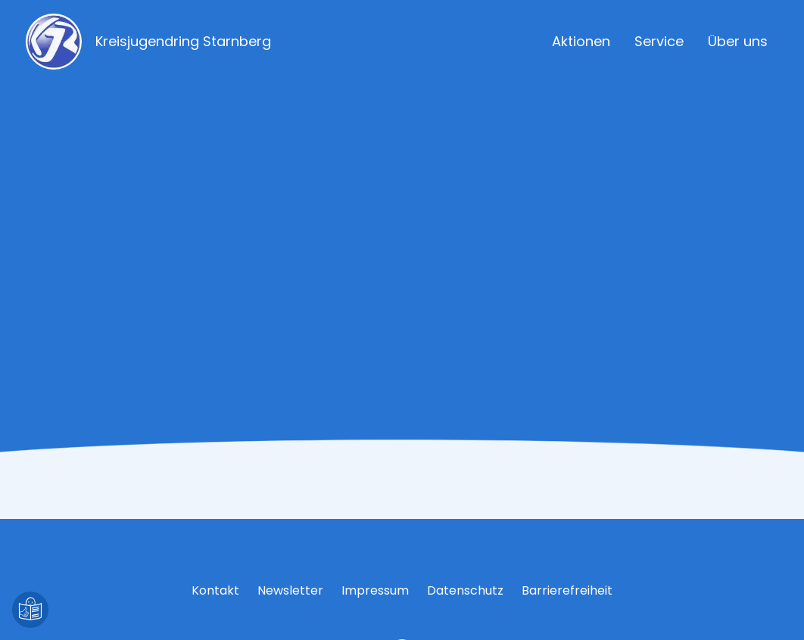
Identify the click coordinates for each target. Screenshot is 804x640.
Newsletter (290, 590)
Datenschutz (465, 590)
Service (659, 41)
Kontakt (215, 590)
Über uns (738, 41)
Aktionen (581, 41)
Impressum (375, 590)
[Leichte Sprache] (30, 610)
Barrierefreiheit (567, 590)
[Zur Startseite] (171, 41)
